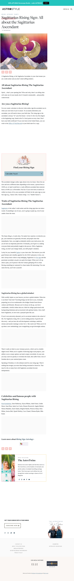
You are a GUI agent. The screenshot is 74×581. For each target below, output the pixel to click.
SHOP (46, 3)
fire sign (38, 257)
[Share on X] (2, 72)
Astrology (10, 14)
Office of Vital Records (15, 123)
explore (3, 14)
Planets (16, 14)
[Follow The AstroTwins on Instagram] (8, 533)
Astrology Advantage (55, 546)
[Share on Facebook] (6, 72)
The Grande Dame (39, 573)
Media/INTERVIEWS (18, 548)
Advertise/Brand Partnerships (18, 550)
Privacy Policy (18, 552)
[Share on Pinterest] (10, 72)
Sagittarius (4, 208)
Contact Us (18, 544)
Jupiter (18, 252)
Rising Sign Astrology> (25, 439)
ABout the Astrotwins (18, 546)
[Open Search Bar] (71, 9)
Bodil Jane (34, 573)
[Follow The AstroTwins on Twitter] (11, 533)
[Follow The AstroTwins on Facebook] (5, 533)
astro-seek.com (52, 566)
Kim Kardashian (6, 403)
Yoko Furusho (46, 573)
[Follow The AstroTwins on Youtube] (14, 533)
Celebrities (55, 544)
